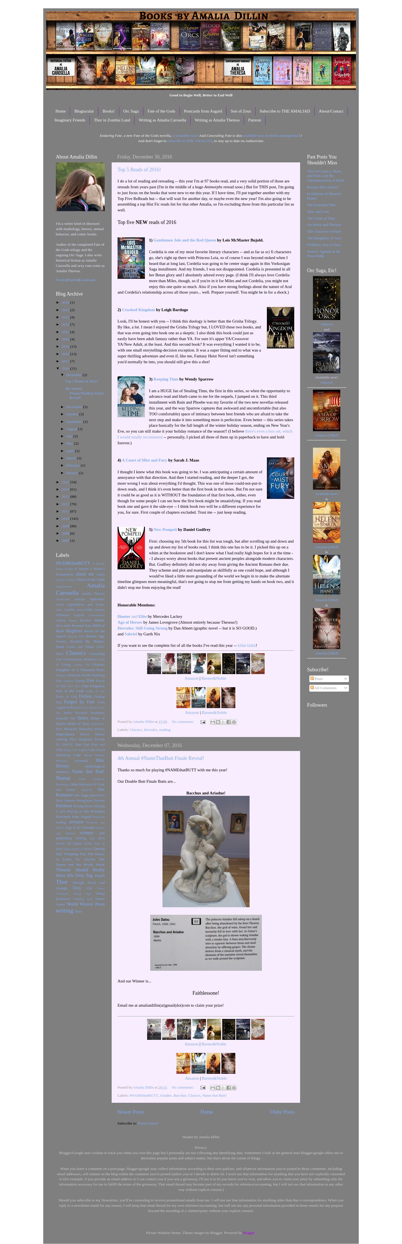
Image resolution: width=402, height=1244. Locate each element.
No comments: (183, 721)
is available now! (185, 135)
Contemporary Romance (80, 659)
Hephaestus (98, 723)
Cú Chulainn (95, 665)
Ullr (89, 888)
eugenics (68, 680)
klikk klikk (247, 645)
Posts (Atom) (148, 1123)
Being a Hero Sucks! (322, 187)
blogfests (74, 630)
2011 (66, 511)
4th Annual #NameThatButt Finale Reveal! (161, 758)
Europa (80, 681)
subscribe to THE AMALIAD (189, 141)
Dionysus (73, 675)
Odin (74, 784)
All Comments (323, 688)
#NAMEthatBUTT (144, 1095)
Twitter (61, 280)
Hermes (99, 729)
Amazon (191, 678)
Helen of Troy (78, 723)
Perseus (99, 800)
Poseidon (98, 811)
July (69, 436)
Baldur (99, 620)
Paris (59, 800)
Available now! (326, 494)
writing (64, 910)
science (87, 832)
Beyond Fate (81, 625)
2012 (66, 504)
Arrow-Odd (84, 610)
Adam (100, 574)
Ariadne (165, 1095)
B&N (334, 435)
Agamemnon (63, 586)
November (74, 407)
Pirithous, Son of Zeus (324, 245)
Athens (73, 620)
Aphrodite (97, 599)
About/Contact (331, 111)
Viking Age (82, 893)
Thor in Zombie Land (112, 120)
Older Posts (282, 1112)
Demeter (61, 675)
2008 (66, 533)
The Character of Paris (324, 231)
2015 (66, 482)
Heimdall (62, 718)
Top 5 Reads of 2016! (139, 169)
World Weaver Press (86, 904)
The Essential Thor (321, 205)
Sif (69, 843)
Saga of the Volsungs (79, 828)
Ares (59, 610)
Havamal (81, 713)
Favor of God (66, 697)
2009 (66, 526)
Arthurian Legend (70, 615)
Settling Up (85, 838)
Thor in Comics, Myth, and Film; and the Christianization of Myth (325, 175)
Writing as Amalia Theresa (217, 120)
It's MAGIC (64, 745)
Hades (68, 713)
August (72, 429)
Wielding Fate (82, 899)
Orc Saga (131, 111)
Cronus (78, 664)
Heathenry (97, 713)
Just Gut (82, 744)
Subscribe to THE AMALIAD (285, 111)
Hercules (150, 730)
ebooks (86, 675)
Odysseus (85, 784)
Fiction (85, 696)
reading (164, 730)
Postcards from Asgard (203, 111)
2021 (66, 332)
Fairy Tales (74, 686)
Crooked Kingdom (138, 310)
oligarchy (86, 789)
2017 (66, 361)
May (70, 443)
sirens (88, 843)
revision (76, 822)
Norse (63, 778)
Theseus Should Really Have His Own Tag (80, 872)
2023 (66, 317)
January (72, 473)
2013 (66, 496)
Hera (59, 729)
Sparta (67, 848)
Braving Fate (76, 636)
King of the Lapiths (76, 750)
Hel (72, 718)
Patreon (254, 120)
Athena (61, 620)
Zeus (78, 911)
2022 (66, 324)
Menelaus (62, 760)
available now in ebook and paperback (272, 135)
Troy (77, 888)
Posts (316, 679)
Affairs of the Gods (90, 579)
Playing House (83, 806)
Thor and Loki (318, 211)
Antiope (79, 599)
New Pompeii (165, 529)
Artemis (99, 610)
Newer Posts (130, 1112)
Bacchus (179, 1095)
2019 (66, 346)
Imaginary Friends (69, 120)
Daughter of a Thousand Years (80, 670)
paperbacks (97, 795)
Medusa (100, 755)
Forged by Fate (79, 701)
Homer (85, 734)
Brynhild (76, 641)
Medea (88, 755)
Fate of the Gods (161, 111)
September (74, 421)
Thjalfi (99, 876)
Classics (136, 730)
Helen (82, 718)
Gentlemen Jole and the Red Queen (185, 240)
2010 (66, 518)
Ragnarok (99, 816)
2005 (66, 540)
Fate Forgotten (93, 686)
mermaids (81, 761)
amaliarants (63, 599)
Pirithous (64, 805)
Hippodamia (65, 734)
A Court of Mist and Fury (144, 460)
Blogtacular (84, 111)
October (72, 414)
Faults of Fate (95, 691)
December (74, 375)
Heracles (70, 729)
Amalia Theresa (93, 594)
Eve (90, 680)
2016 (66, 368)
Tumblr (73, 280)
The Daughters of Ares (324, 238)
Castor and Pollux (80, 647)
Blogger (249, 1233)
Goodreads (87, 280)
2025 (66, 310)
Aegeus (60, 579)
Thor (62, 882)
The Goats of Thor (321, 218)
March (71, 458)
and (132, 616)
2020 (66, 339)
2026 (66, 302)
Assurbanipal (97, 615)
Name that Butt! (214, 1095)
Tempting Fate (75, 854)
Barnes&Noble (213, 678)
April (70, 451)
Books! (108, 111)
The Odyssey (85, 859)
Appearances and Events (86, 604)
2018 (66, 354)
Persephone (84, 800)
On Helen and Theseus (324, 225)
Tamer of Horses (82, 848)
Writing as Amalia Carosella (162, 120)
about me (85, 574)
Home (61, 111)
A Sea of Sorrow (76, 569)
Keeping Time (166, 379)
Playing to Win (78, 811)
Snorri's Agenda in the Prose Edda (324, 253)
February (73, 465)
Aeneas (70, 579)
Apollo (60, 604)
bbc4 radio (63, 626)
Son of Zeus (241, 111)
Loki (77, 755)
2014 (66, 489)
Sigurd (77, 843)
